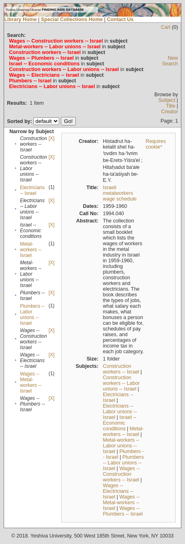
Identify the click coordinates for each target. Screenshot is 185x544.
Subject (166, 100)
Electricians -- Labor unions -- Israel (120, 411)
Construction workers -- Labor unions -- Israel (121, 383)
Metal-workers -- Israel (30, 249)
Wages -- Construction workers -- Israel (121, 474)
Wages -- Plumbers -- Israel (123, 511)
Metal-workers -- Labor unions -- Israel (121, 445)
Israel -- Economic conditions (120, 423)
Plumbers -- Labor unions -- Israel (32, 314)
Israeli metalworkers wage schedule (120, 193)
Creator (169, 111)
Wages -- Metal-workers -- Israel (30, 382)
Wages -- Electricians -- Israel (118, 491)
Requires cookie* (156, 144)
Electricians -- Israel (32, 190)
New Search (170, 61)
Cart (166, 27)
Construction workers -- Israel (121, 369)
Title (170, 106)
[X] (51, 138)
